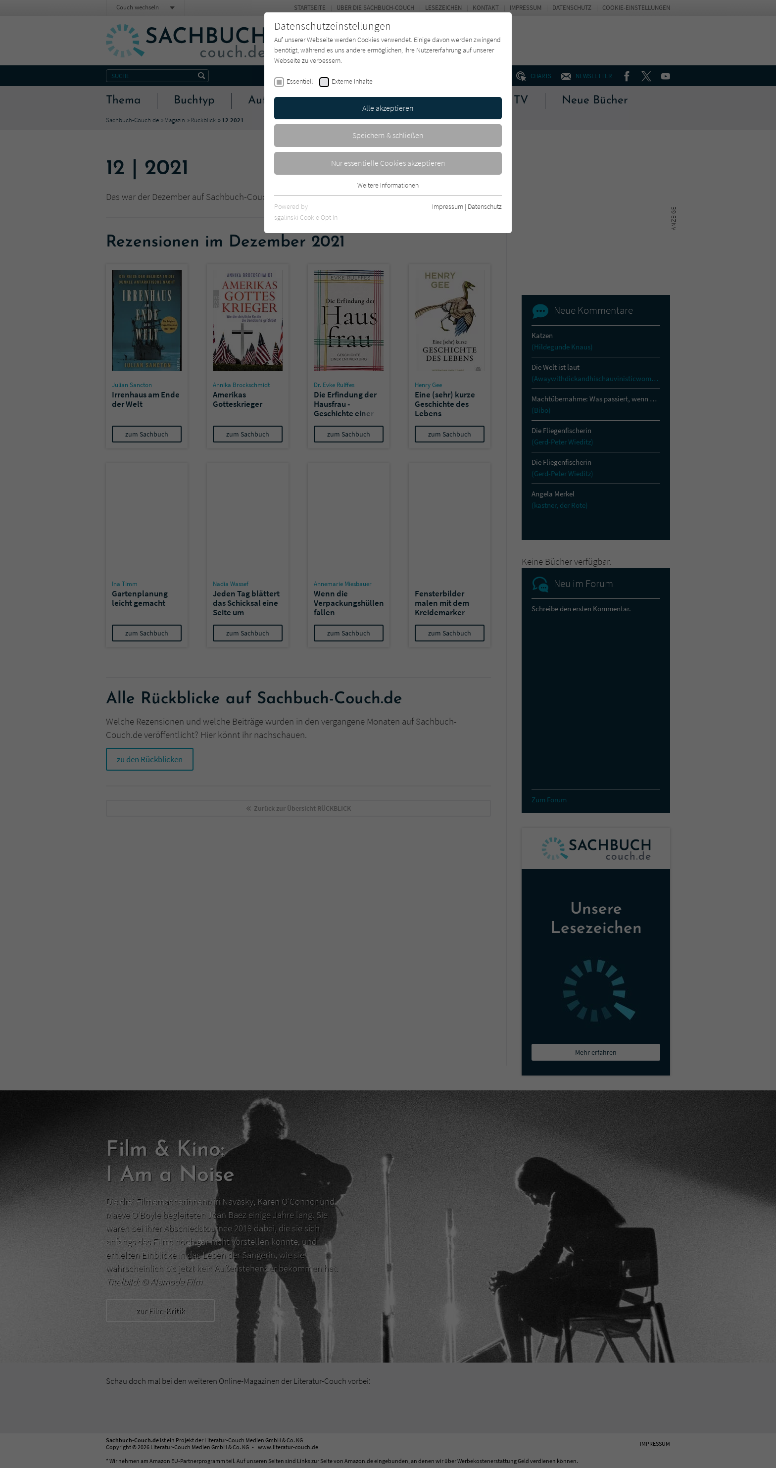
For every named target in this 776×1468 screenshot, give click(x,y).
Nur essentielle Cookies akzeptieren (388, 163)
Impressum (447, 206)
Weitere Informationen (388, 185)
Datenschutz (485, 206)
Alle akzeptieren (388, 108)
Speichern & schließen (388, 135)
